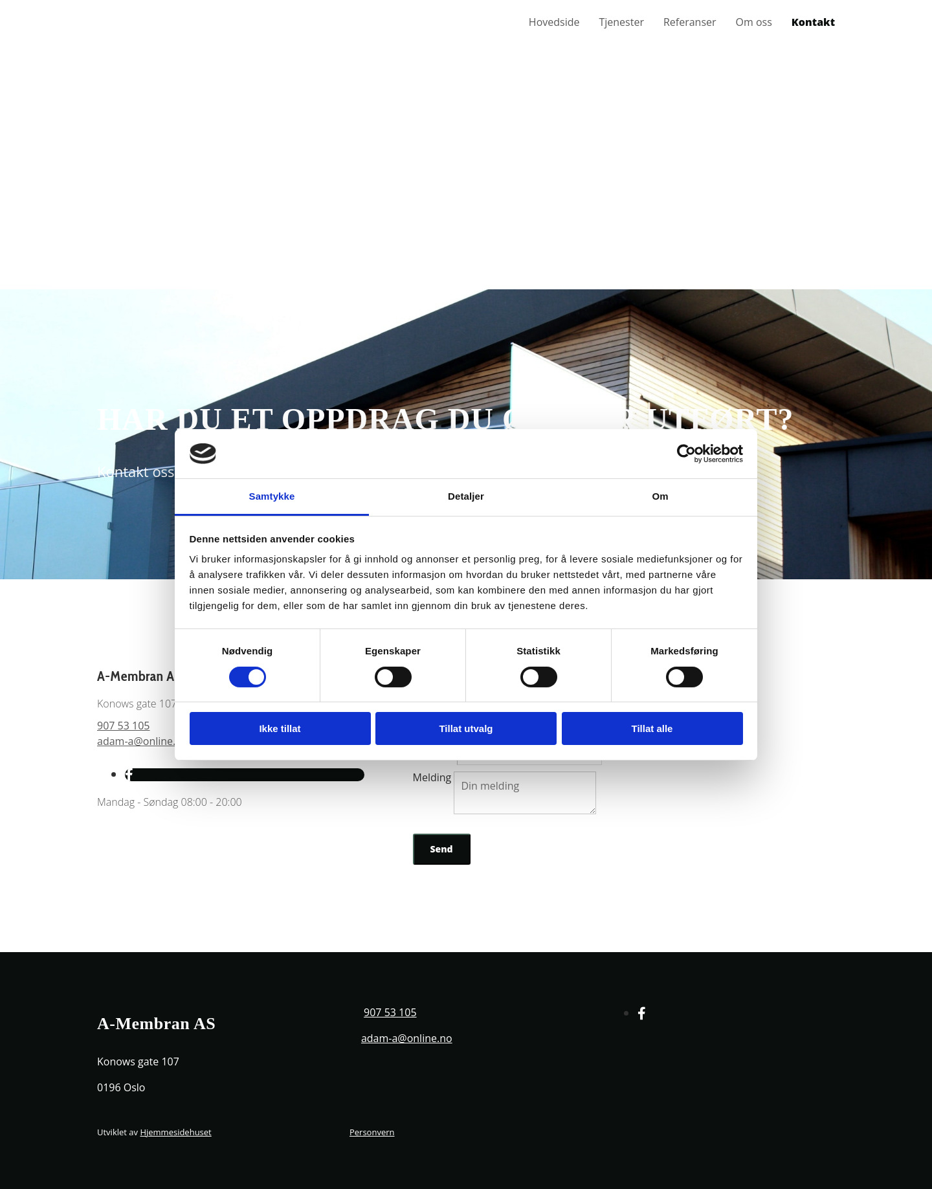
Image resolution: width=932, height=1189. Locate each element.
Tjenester (621, 22)
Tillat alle (652, 728)
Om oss (754, 22)
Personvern (372, 1132)
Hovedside (554, 22)
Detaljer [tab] (466, 496)
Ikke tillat (279, 728)
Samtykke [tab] (272, 496)
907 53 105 (123, 725)
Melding (432, 777)
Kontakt (813, 22)
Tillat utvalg (466, 728)
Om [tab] (660, 496)
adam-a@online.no (142, 741)
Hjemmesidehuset (175, 1132)
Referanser (689, 22)
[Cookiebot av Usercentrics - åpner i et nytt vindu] (686, 453)
